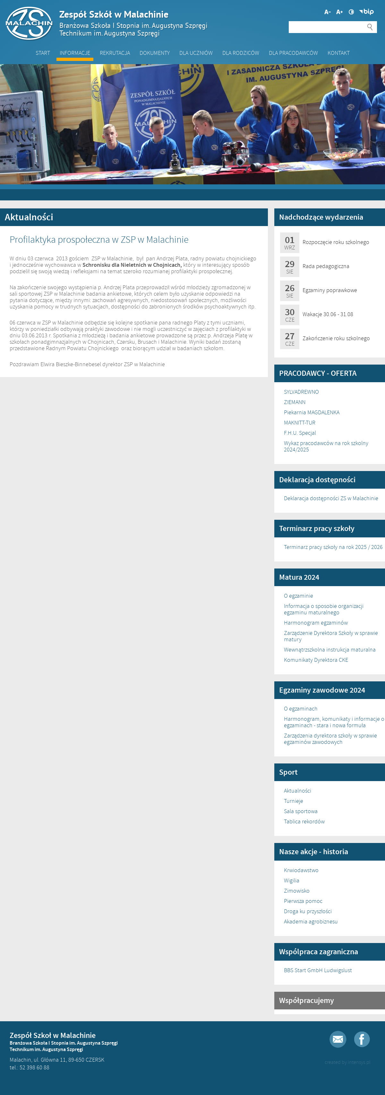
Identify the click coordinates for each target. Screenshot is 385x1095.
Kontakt (339, 52)
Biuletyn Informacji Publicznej (366, 12)
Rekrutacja (115, 52)
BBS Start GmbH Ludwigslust (318, 970)
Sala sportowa (301, 811)
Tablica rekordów (304, 821)
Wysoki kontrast (351, 12)
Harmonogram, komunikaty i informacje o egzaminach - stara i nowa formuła (334, 722)
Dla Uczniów (196, 52)
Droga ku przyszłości (308, 911)
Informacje (75, 52)
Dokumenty (155, 52)
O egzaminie (298, 596)
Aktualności (297, 791)
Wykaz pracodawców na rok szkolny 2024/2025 (326, 446)
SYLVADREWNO (301, 392)
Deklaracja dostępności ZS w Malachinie (331, 498)
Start (43, 52)
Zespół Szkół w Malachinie (189, 23)
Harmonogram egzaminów (316, 622)
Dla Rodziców (240, 52)
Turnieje (293, 801)
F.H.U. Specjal (300, 433)
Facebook (362, 1039)
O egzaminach (301, 708)
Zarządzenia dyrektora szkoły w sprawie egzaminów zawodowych (330, 738)
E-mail (337, 1039)
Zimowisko (297, 891)
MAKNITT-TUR (299, 422)
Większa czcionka (327, 12)
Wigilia (291, 880)
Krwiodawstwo (301, 870)
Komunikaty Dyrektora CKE (316, 660)
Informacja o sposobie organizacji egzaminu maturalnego (324, 609)
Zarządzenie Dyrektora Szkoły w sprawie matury (331, 636)
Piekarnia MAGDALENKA (311, 412)
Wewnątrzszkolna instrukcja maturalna (330, 649)
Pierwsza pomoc (303, 901)
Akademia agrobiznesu (311, 921)
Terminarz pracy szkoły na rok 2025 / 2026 (333, 547)
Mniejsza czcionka (339, 12)
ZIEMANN (294, 402)
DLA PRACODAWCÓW (293, 52)
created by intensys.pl (348, 1062)
